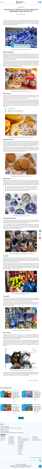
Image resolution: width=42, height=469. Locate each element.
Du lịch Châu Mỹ (11, 441)
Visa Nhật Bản (20, 447)
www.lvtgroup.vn (16, 465)
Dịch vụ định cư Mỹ (21, 441)
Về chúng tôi (2, 438)
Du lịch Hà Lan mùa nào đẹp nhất (13, 111)
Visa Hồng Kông (20, 442)
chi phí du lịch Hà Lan (13, 110)
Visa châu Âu (20, 454)
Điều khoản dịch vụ (35, 438)
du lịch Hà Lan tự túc (20, 142)
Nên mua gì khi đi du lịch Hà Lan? (20, 334)
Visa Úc (19, 450)
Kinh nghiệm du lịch (21, 7)
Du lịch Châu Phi (11, 443)
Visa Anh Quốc (20, 449)
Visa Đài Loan (20, 443)
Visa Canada (20, 451)
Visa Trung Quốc (21, 445)
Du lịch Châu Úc (11, 442)
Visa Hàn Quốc (20, 446)
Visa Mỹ (19, 453)
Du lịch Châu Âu (11, 438)
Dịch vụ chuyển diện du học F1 (23, 438)
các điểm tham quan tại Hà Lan (16, 268)
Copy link (31, 380)
